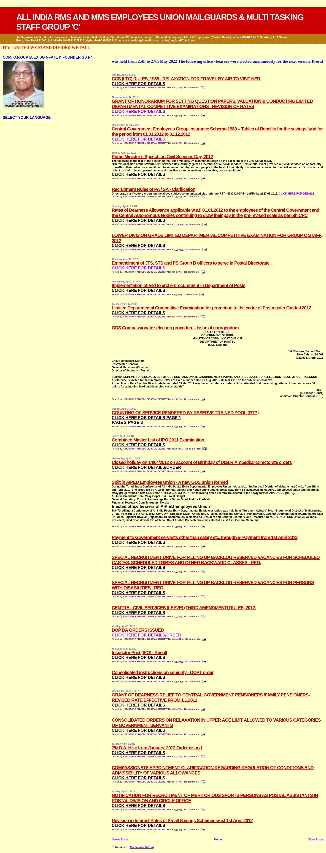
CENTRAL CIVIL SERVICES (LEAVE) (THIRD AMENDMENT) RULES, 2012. (184, 607)
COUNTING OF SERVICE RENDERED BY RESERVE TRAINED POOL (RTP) (185, 412)
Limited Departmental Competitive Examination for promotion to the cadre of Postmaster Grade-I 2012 (211, 307)
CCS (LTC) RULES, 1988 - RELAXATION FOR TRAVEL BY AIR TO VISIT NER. (186, 78)
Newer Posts (120, 839)
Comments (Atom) (142, 847)
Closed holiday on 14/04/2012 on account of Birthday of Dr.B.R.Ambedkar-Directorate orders (202, 462)
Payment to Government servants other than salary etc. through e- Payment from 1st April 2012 (204, 537)
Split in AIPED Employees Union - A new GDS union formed (170, 482)
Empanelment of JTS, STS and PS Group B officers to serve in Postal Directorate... (192, 262)
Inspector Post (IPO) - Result (139, 652)
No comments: (192, 87)
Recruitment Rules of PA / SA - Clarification (153, 189)
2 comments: (191, 294)
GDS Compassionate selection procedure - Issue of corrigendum (175, 327)
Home (218, 839)
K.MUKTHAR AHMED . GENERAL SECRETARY (147, 87)
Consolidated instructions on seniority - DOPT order (162, 672)
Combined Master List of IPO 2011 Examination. (158, 439)
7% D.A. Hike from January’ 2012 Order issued (157, 747)
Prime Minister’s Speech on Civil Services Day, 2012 (162, 156)
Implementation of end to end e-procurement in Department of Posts (178, 285)
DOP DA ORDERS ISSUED (138, 630)
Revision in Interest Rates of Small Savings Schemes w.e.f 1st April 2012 (182, 820)
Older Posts (315, 839)
